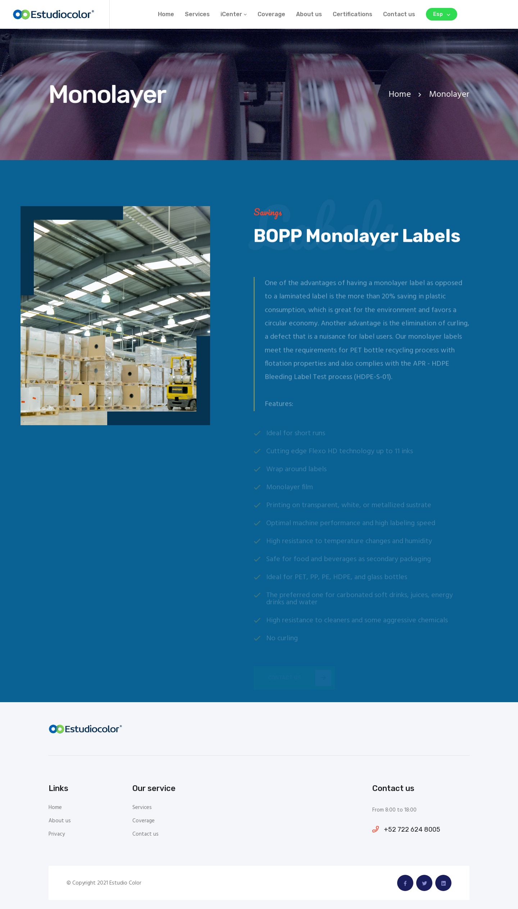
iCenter (231, 14)
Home (166, 14)
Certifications (352, 14)
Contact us (399, 14)
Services (197, 14)
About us (309, 14)
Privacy (57, 834)
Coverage (271, 14)
